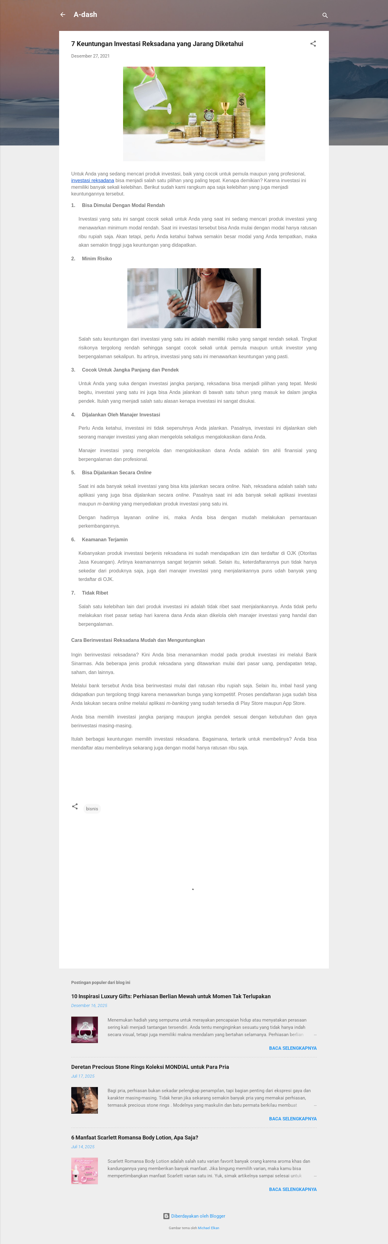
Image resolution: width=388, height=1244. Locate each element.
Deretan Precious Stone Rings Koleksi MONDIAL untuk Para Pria (150, 1067)
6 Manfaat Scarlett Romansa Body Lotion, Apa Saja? (134, 1137)
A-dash (85, 14)
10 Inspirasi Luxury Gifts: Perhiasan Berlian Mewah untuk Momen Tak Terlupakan (171, 996)
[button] (313, 44)
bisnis (92, 809)
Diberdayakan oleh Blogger (194, 1216)
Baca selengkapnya (293, 1048)
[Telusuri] (325, 16)
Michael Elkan (208, 1228)
